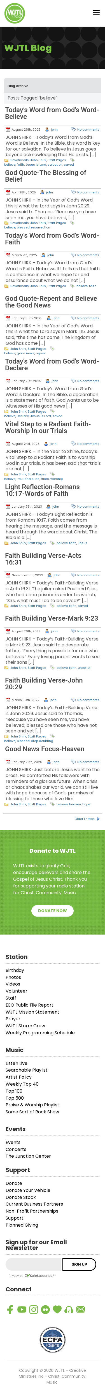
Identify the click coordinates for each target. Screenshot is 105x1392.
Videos (13, 984)
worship (56, 479)
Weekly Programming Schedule (40, 1033)
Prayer (13, 1019)
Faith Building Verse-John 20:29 (44, 683)
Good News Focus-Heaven (44, 749)
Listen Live (16, 1063)
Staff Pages (57, 160)
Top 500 (15, 1098)
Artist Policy (19, 1077)
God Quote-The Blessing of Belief (45, 176)
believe (9, 164)
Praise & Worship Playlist (32, 1105)
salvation (55, 164)
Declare (23, 416)
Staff (11, 998)
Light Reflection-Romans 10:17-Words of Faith (42, 490)
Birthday (15, 970)
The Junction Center (28, 1156)
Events (13, 1142)
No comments (88, 129)
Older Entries (84, 819)
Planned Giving (22, 1225)
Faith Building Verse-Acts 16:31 (43, 559)
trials (45, 479)
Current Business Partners (34, 1204)
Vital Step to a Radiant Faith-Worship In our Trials (48, 427)
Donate (14, 1183)
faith (20, 164)
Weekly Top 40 (22, 1084)
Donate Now (52, 911)
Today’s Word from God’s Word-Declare (52, 364)
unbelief (84, 667)
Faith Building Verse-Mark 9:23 (51, 618)
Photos (13, 977)
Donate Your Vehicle (28, 1190)
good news (25, 353)
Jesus (82, 543)
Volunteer (16, 991)
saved (69, 164)
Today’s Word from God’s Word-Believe (52, 113)
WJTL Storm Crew (25, 1026)
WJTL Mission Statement (32, 1012)
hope (86, 804)
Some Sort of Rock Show (32, 1112)
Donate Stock (21, 1197)
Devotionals (19, 160)
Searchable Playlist (27, 1070)
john (54, 129)
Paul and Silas (28, 479)
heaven (75, 804)
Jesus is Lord (35, 164)
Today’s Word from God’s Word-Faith (52, 239)
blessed (23, 227)
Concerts (16, 1149)
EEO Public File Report (29, 1005)
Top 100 (14, 1091)
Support (15, 1218)
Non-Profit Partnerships (32, 1211)
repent (41, 353)
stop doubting (42, 741)
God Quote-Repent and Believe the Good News (51, 302)
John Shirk (38, 160)
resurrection (40, 227)
